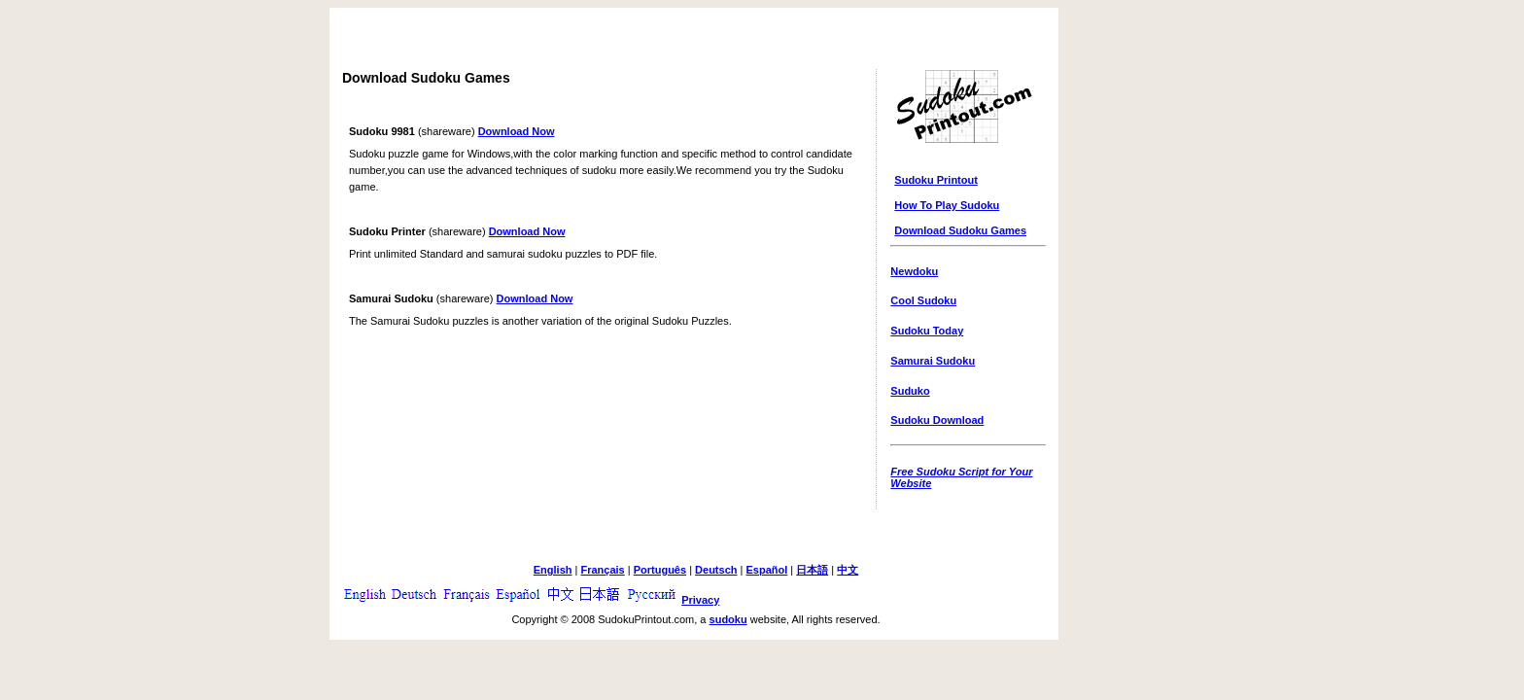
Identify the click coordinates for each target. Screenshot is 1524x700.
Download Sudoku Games (960, 230)
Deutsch (716, 570)
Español (766, 570)
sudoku (728, 619)
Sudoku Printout (936, 180)
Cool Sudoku (923, 300)
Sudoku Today (926, 330)
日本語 (812, 570)
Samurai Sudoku (932, 361)
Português (660, 570)
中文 (847, 570)
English (553, 570)
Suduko (909, 391)
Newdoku (914, 271)
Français (602, 570)
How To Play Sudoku (946, 205)
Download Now (516, 131)
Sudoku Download (937, 420)
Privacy (700, 600)
